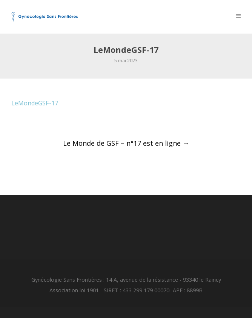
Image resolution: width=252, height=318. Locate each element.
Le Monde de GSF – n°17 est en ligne (126, 143)
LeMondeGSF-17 (34, 103)
